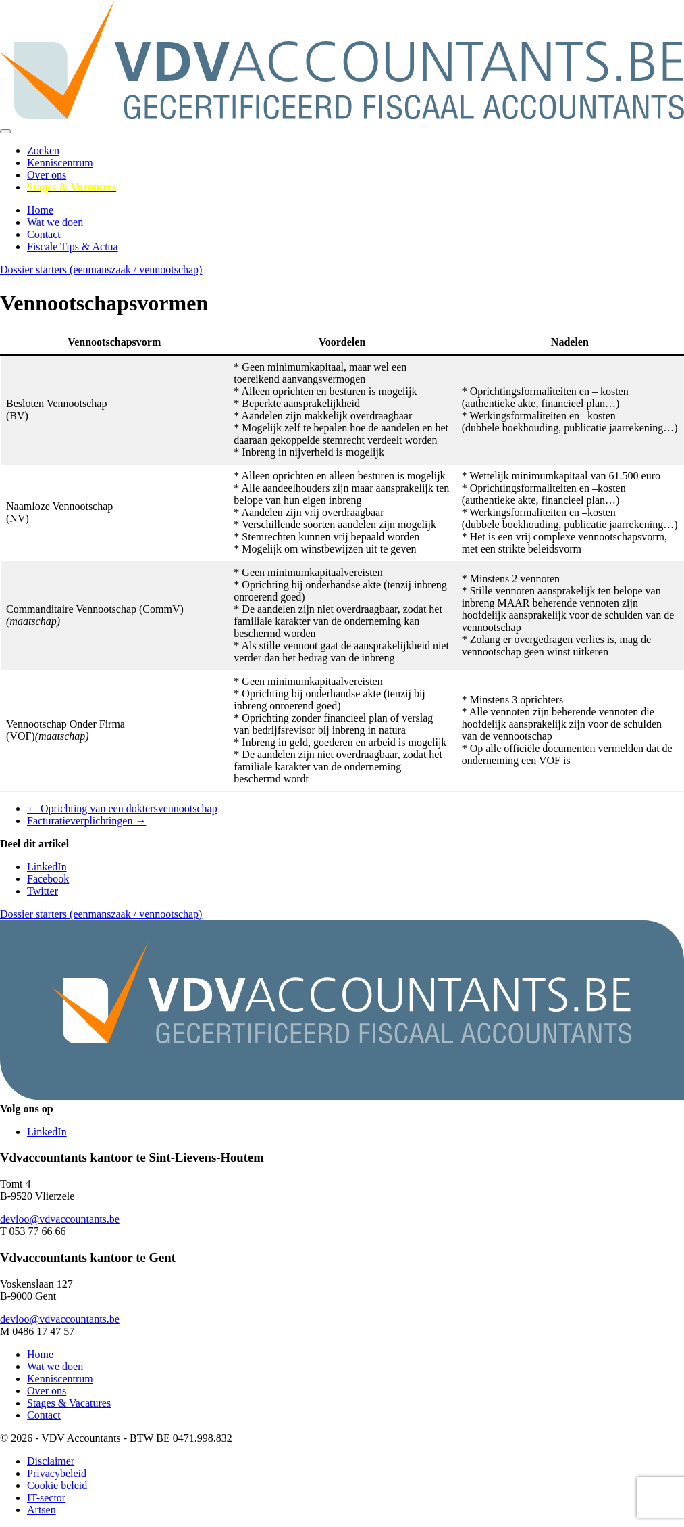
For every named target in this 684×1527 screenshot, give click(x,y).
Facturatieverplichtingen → (86, 820)
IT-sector (46, 1497)
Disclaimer (50, 1461)
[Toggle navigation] (5, 131)
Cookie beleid (57, 1485)
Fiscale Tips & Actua (72, 246)
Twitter (42, 891)
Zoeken (43, 150)
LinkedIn (47, 866)
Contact (44, 234)
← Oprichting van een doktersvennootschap (122, 808)
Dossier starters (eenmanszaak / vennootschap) (101, 269)
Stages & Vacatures (69, 1403)
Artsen (41, 1510)
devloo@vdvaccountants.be (60, 1219)
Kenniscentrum (60, 162)
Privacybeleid (56, 1473)
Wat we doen (55, 222)
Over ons (46, 175)
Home (40, 210)
